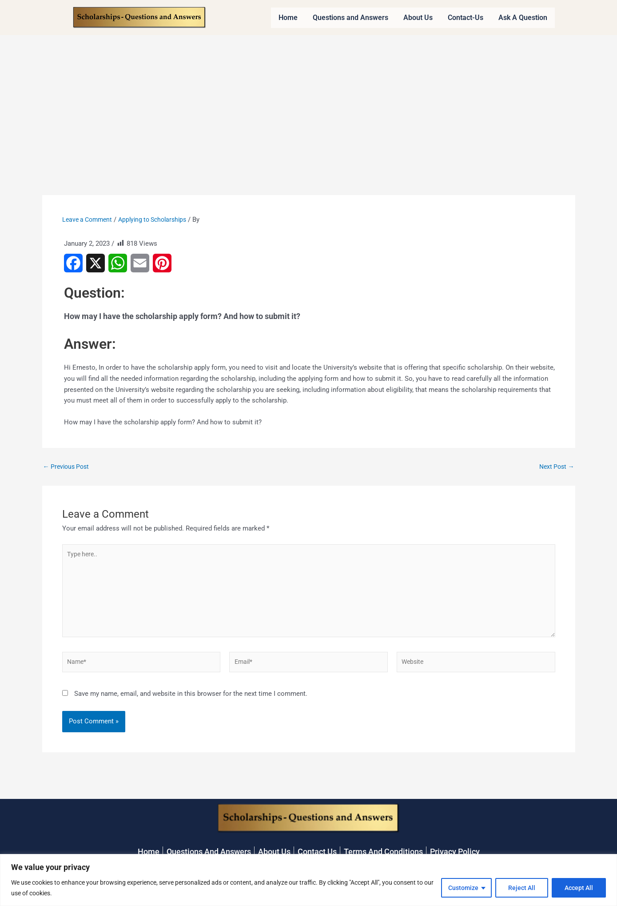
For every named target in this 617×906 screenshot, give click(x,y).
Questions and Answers (350, 17)
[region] (308, 880)
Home (288, 17)
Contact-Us (465, 17)
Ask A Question (522, 17)
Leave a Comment (89, 220)
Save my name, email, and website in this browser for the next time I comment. (190, 701)
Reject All (521, 887)
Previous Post (68, 466)
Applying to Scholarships (159, 220)
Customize (463, 887)
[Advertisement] (308, 102)
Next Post (555, 466)
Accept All (579, 887)
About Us (418, 17)
